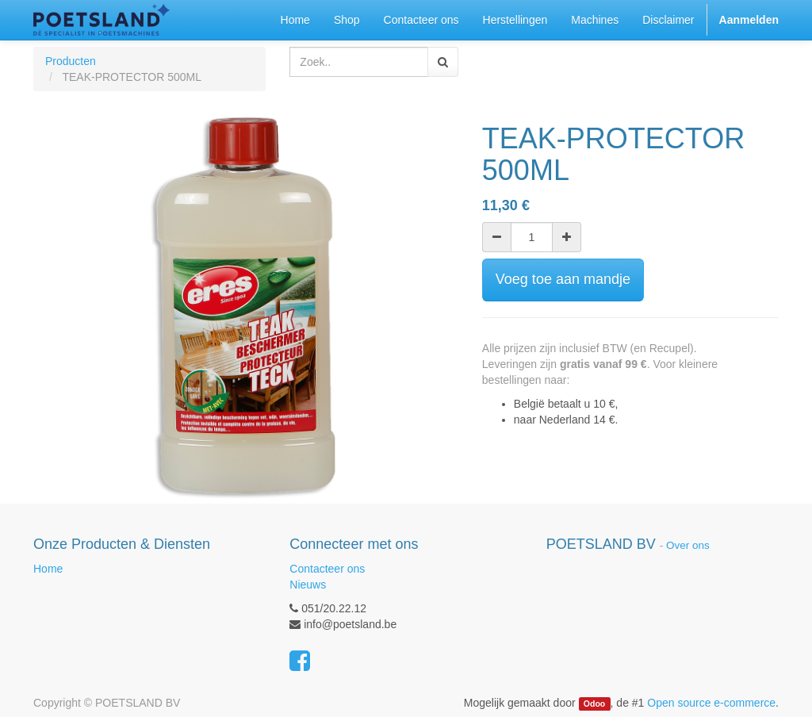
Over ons (688, 545)
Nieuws (307, 584)
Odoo (594, 703)
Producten (70, 61)
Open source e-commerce (711, 702)
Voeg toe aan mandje (563, 279)
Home (48, 568)
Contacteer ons (327, 568)
